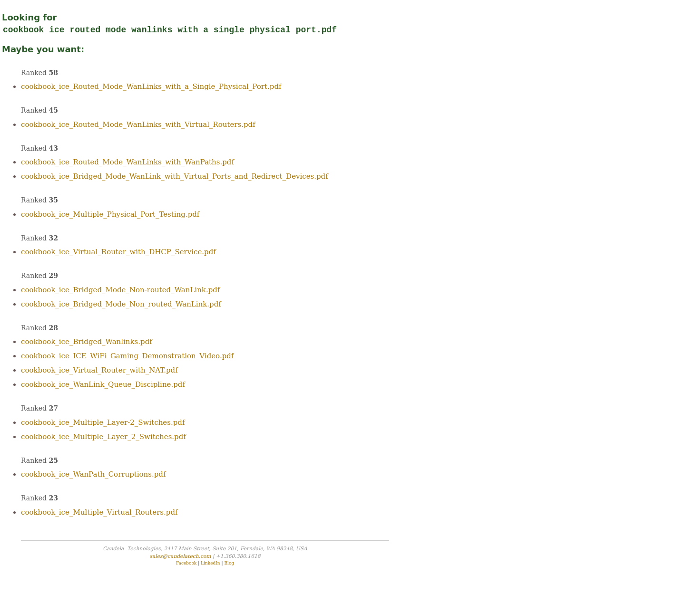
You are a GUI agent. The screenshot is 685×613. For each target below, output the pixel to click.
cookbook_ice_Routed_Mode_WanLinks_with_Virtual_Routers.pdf (138, 124)
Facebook (186, 563)
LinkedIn (210, 563)
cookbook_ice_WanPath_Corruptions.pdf (93, 474)
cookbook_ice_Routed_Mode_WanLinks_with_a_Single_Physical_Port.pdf (151, 86)
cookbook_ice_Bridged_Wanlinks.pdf (86, 341)
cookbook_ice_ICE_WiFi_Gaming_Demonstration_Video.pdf (127, 356)
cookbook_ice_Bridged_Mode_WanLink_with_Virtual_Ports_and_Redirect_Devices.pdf (174, 176)
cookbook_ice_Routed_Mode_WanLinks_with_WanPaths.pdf (127, 162)
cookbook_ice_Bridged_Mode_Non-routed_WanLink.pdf (120, 290)
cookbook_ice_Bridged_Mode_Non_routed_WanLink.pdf (121, 304)
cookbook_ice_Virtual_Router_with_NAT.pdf (99, 370)
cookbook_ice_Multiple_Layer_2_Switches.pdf (103, 436)
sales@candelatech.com (180, 556)
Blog (229, 563)
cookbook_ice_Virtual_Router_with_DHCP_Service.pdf (118, 252)
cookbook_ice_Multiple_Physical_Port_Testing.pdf (110, 214)
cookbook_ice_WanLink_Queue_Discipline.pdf (103, 384)
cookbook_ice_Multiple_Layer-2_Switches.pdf (103, 422)
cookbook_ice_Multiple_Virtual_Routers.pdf (99, 512)
